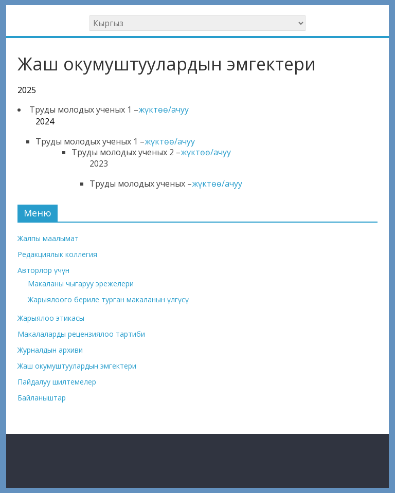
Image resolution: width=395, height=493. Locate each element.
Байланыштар (41, 398)
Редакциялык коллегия (57, 254)
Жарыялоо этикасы (50, 318)
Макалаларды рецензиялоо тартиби (81, 334)
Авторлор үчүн (43, 270)
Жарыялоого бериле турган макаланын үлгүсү (108, 299)
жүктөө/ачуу (163, 109)
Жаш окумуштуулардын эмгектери (76, 366)
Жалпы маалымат (48, 238)
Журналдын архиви (50, 350)
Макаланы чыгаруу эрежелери (81, 283)
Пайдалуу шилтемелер (56, 382)
